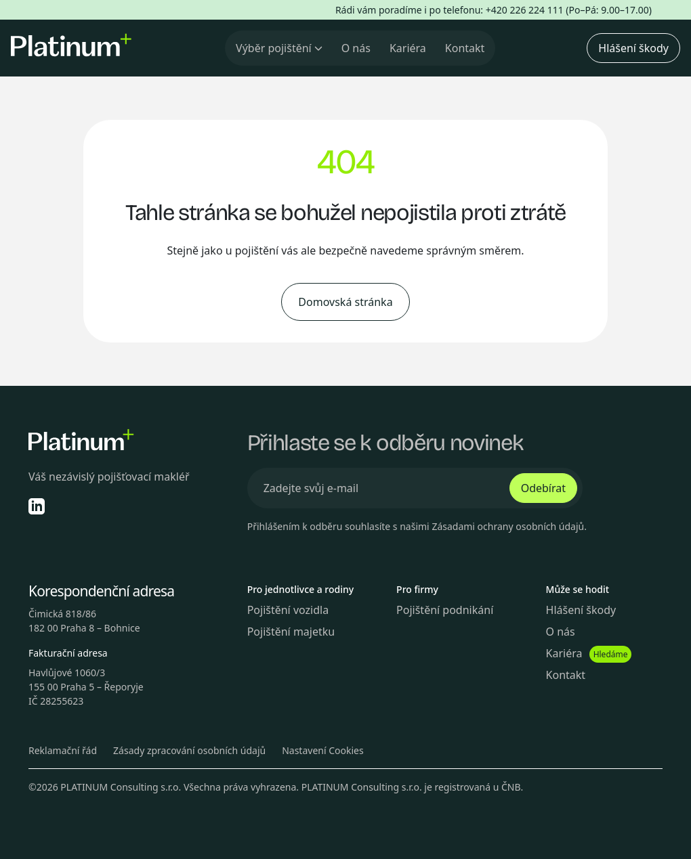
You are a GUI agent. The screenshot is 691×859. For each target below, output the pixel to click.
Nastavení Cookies (323, 750)
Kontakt (465, 48)
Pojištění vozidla (288, 609)
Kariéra (408, 48)
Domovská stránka (345, 301)
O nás (356, 48)
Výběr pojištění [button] (279, 48)
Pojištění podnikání (444, 609)
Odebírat (543, 488)
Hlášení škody (633, 48)
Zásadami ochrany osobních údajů (508, 526)
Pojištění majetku (291, 631)
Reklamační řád (62, 750)
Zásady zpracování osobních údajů (189, 750)
